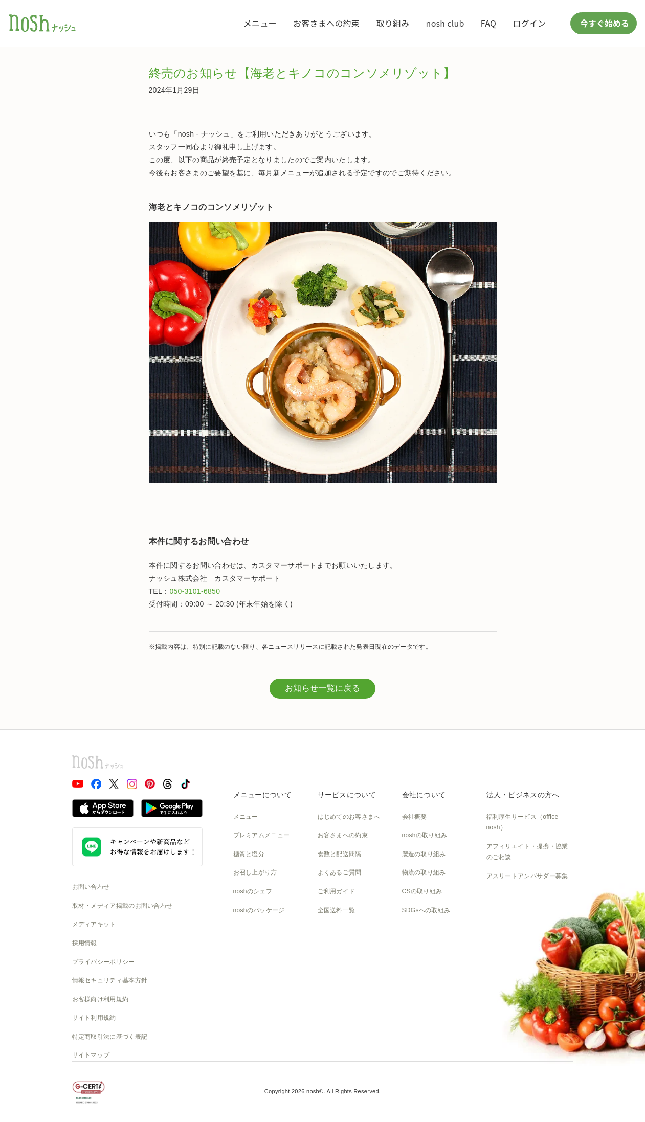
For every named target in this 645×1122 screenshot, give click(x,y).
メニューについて (262, 795)
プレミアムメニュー (261, 835)
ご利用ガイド (336, 891)
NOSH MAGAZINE (429, 928)
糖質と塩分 (249, 854)
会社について (424, 795)
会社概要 (414, 816)
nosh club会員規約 (344, 947)
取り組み (392, 23)
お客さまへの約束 (326, 23)
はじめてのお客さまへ (349, 816)
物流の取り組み (424, 872)
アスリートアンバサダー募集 (527, 876)
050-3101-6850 (194, 591)
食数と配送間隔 (340, 854)
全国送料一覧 (336, 910)
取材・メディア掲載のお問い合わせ (122, 905)
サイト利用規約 (94, 1017)
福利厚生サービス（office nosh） (522, 822)
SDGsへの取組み (426, 910)
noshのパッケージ (259, 910)
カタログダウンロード (349, 928)
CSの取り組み (422, 891)
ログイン (529, 23)
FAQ (488, 23)
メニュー (260, 23)
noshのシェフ (252, 891)
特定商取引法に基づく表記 (110, 1036)
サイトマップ (91, 1055)
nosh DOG (417, 966)
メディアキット (94, 924)
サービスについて (347, 795)
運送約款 (414, 947)
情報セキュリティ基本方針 (110, 980)
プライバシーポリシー (103, 962)
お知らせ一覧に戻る (322, 688)
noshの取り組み (425, 835)
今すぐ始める (603, 23)
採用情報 (84, 943)
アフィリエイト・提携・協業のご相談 (527, 852)
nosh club (445, 23)
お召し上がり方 (255, 872)
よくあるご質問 (340, 872)
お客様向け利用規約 (100, 999)
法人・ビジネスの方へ (523, 795)
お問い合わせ (91, 886)
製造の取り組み (424, 854)
